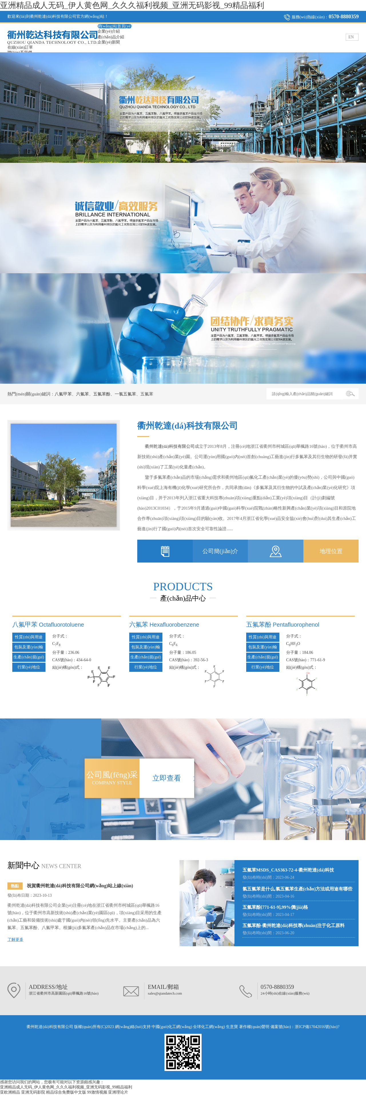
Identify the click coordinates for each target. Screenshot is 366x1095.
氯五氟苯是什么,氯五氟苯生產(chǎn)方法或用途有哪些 (297, 888)
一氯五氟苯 (125, 394)
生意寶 (232, 1027)
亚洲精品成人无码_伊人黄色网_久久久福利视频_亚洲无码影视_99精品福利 (132, 5)
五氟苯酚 (101, 394)
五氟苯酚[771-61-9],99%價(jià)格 (275, 907)
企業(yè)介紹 (109, 31)
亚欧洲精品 (10, 1092)
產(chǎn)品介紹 (111, 37)
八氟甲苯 (63, 394)
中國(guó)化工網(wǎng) (172, 1027)
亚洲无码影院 (33, 1092)
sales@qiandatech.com (165, 993)
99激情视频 (97, 1092)
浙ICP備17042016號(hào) (316, 1027)
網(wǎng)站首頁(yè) (115, 26)
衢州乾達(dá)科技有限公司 (170, 446)
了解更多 (15, 939)
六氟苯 (82, 394)
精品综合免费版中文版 (66, 1092)
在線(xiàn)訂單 (20, 47)
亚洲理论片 (118, 1092)
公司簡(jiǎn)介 (220, 551)
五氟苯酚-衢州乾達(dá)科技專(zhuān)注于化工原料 (293, 925)
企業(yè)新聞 (109, 42)
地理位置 (331, 551)
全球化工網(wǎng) (209, 1027)
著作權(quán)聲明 (254, 1027)
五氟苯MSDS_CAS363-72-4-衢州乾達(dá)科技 (288, 870)
